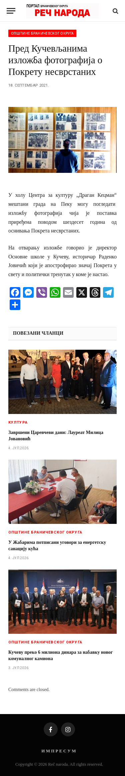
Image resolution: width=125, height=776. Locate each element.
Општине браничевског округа (42, 33)
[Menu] (11, 10)
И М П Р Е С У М (58, 750)
